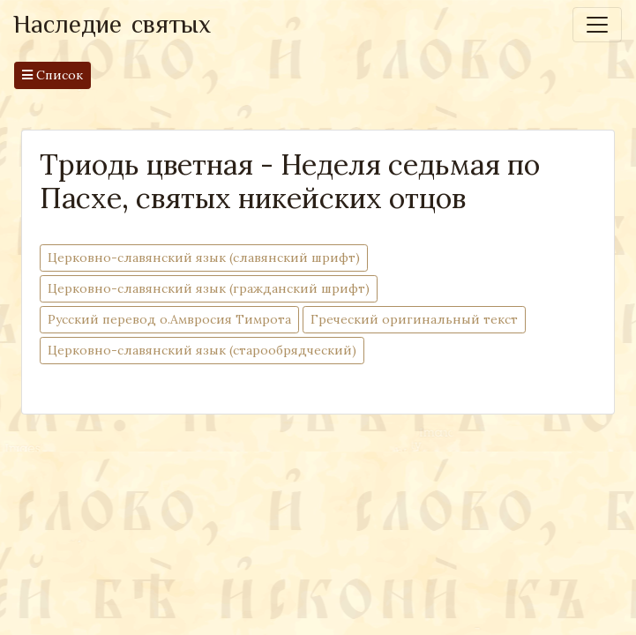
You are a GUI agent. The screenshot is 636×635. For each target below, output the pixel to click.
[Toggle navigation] (597, 24)
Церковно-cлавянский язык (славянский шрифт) (204, 257)
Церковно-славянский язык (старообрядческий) (202, 349)
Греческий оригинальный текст (414, 318)
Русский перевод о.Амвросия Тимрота (169, 318)
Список (52, 75)
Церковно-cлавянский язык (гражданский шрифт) (209, 288)
